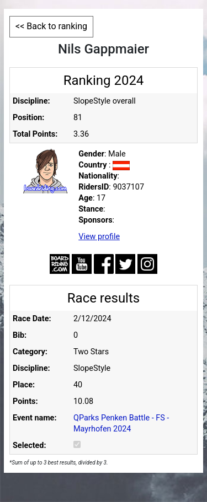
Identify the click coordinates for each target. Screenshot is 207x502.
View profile (99, 236)
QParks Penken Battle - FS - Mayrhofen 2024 (121, 423)
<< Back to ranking (51, 26)
